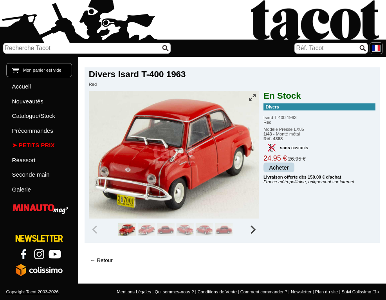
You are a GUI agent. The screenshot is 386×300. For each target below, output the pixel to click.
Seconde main (31, 174)
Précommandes (32, 130)
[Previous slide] (95, 230)
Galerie (21, 189)
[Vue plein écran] (252, 97)
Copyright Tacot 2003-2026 (32, 291)
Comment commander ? (263, 291)
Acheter (279, 167)
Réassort (24, 160)
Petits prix (37, 145)
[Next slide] (252, 230)
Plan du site (326, 291)
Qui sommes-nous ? (174, 291)
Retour (104, 260)
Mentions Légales (134, 291)
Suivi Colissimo (356, 291)
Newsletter (301, 291)
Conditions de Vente (216, 291)
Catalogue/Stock (33, 115)
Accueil (21, 86)
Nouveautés (27, 101)
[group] (127, 230)
